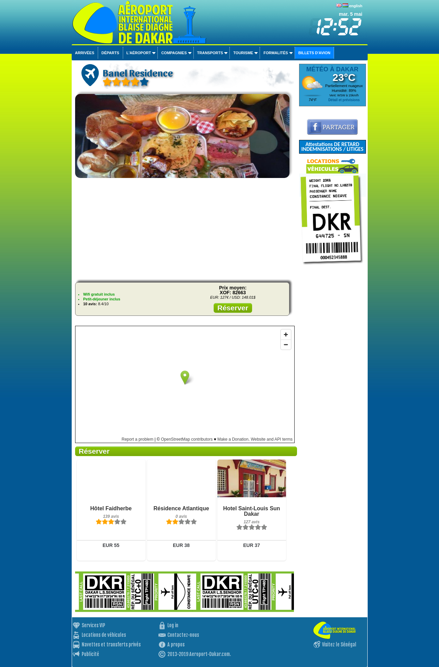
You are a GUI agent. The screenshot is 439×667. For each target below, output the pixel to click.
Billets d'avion (314, 53)
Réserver (232, 308)
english (356, 6)
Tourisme (243, 53)
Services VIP (93, 625)
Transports (210, 53)
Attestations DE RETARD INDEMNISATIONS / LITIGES (332, 146)
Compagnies (174, 53)
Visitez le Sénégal (339, 644)
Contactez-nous (183, 635)
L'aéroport (139, 53)
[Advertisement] (184, 229)
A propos (176, 644)
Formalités (275, 53)
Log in (172, 625)
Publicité (90, 654)
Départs (110, 53)
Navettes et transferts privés (111, 644)
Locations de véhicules (104, 635)
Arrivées (84, 53)
